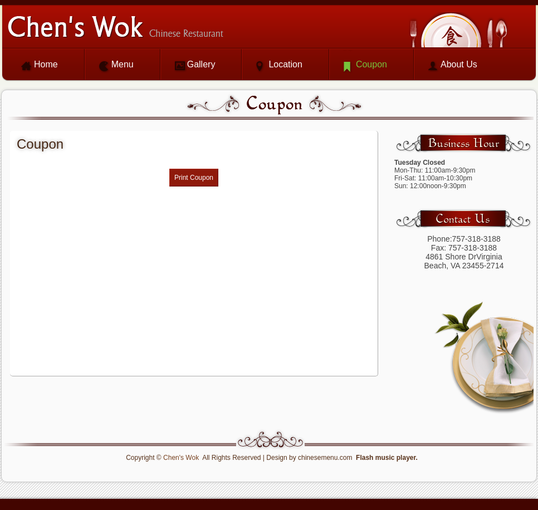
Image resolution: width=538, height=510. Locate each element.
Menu (122, 64)
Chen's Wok (181, 458)
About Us (459, 64)
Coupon (371, 64)
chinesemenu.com (325, 458)
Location (285, 64)
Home (46, 64)
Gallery (201, 64)
